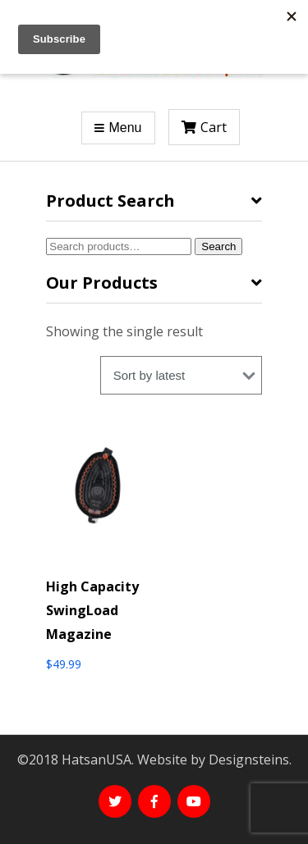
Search (218, 246)
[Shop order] (181, 375)
